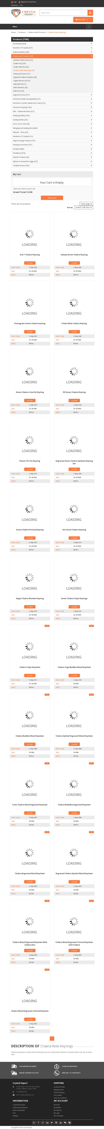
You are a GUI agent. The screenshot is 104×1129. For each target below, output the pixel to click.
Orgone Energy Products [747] (24, 140)
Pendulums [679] (19, 153)
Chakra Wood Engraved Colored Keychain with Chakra (74, 943)
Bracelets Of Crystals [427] (23, 48)
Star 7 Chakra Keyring (30, 254)
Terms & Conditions (60, 1098)
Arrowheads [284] (19, 44)
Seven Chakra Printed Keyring (30, 529)
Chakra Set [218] (19, 63)
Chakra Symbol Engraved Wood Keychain (74, 736)
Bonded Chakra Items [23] (23, 60)
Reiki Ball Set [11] (19, 84)
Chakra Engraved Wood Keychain (30, 873)
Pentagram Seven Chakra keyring (29, 323)
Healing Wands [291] (20, 120)
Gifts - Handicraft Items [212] (23, 111)
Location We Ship (59, 1087)
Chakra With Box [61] (21, 67)
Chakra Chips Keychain (29, 667)
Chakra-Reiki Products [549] (23, 56)
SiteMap (15, 1116)
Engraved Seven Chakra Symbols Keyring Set (74, 462)
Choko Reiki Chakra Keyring (74, 323)
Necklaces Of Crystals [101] (23, 136)
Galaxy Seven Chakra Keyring (74, 254)
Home (13, 32)
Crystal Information (19, 1105)
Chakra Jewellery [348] (21, 52)
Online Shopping (59, 1092)
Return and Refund (19, 1110)
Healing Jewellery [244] (21, 115)
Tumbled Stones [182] (21, 165)
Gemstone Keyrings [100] (22, 107)
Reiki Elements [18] (20, 87)
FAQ (14, 1113)
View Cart (52, 198)
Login (15, 2)
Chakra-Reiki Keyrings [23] (23, 70)
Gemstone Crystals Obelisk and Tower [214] (29, 103)
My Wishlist (57, 1108)
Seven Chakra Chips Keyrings (74, 598)
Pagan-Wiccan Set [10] (21, 81)
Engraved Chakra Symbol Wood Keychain (74, 873)
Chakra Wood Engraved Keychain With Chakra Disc (30, 943)
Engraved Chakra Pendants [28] (25, 77)
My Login (56, 1113)
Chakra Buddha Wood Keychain (30, 736)
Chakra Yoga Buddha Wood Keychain (74, 667)
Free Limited (58, 1095)
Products (22, 32)
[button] (89, 19)
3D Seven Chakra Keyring (74, 392)
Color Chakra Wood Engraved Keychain (29, 804)
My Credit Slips (58, 1116)
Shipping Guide (59, 1090)
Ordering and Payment (20, 1108)
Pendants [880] (18, 149)
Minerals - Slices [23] (20, 132)
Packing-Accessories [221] (22, 145)
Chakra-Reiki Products (37, 32)
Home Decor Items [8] (21, 124)
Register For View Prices (28, 2)
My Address (57, 1110)
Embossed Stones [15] (21, 74)
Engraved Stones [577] (21, 95)
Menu (15, 27)
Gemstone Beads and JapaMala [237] (26, 99)
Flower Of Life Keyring (29, 461)
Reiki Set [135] (18, 91)
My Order (57, 1105)
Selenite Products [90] (21, 157)
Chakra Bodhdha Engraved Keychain (74, 804)
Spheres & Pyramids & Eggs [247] (25, 161)
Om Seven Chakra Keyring (74, 529)
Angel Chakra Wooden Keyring (30, 598)
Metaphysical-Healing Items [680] (25, 128)
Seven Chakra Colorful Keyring (30, 392)
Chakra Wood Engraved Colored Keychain (30, 1011)
